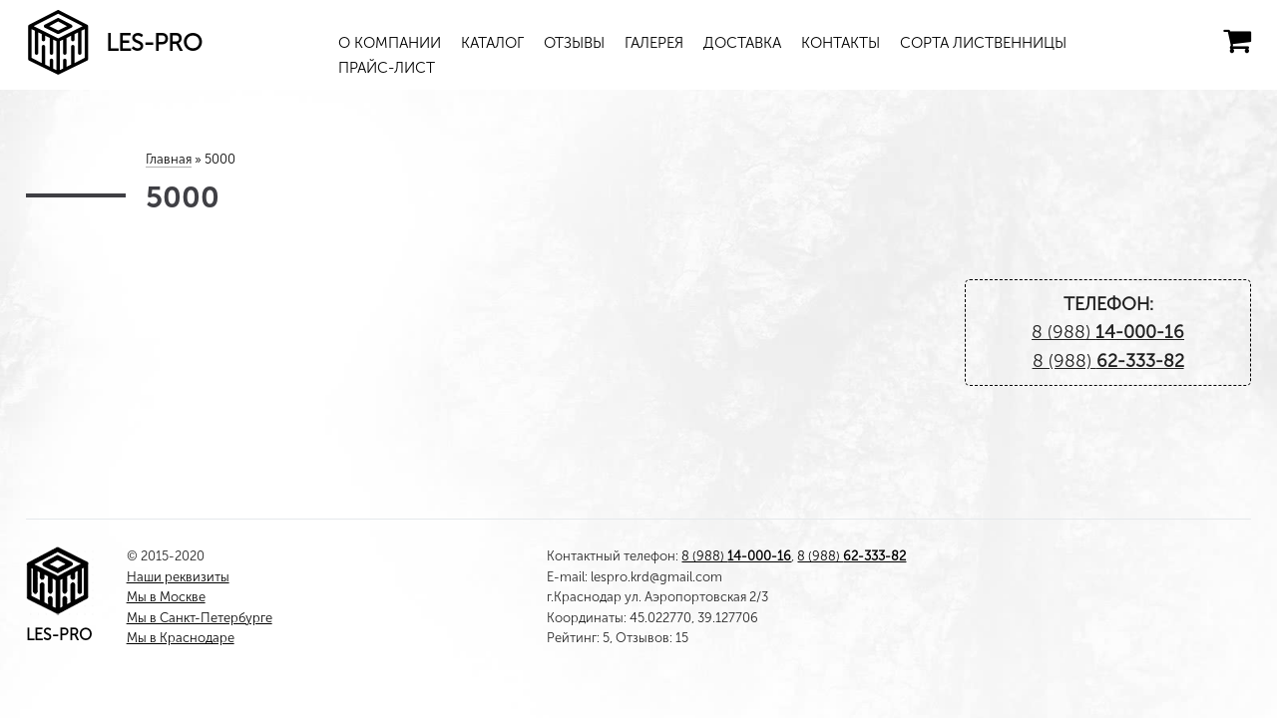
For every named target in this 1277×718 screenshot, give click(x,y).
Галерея (654, 43)
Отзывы (574, 43)
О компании (389, 43)
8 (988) (1108, 332)
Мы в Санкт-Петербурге (199, 617)
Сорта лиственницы (983, 43)
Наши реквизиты (178, 576)
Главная (169, 159)
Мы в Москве (166, 596)
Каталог (492, 43)
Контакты (840, 43)
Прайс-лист (386, 68)
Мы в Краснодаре (180, 637)
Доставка (742, 43)
